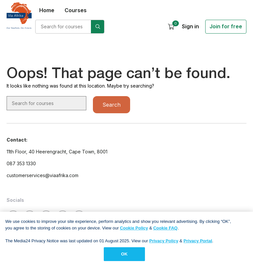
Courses (76, 10)
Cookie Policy (134, 230)
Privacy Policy (163, 243)
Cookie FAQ (165, 230)
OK (124, 256)
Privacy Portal (197, 243)
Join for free (226, 26)
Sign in (190, 26)
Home (46, 10)
